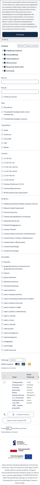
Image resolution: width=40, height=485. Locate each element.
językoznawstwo (10, 277)
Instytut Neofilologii (11, 246)
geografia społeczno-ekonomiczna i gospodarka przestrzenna (17, 267)
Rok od (4, 78)
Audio (6, 130)
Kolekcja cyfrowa (10, 97)
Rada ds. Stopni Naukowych (14, 208)
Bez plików (8, 107)
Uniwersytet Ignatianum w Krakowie (17, 217)
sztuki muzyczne (10, 350)
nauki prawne (9, 329)
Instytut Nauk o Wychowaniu (14, 242)
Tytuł (14, 377)
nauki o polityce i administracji (15, 311)
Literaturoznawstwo (11, 286)
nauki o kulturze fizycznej (13, 303)
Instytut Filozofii (10, 229)
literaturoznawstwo (11, 282)
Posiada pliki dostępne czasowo (15, 119)
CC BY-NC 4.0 (9, 163)
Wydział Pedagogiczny (12, 225)
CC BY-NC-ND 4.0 (11, 167)
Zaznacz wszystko (32, 46)
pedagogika (8, 341)
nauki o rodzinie (9, 316)
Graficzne (7, 134)
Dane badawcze (12, 59)
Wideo (6, 147)
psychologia (8, 346)
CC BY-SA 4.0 (9, 180)
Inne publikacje (12, 55)
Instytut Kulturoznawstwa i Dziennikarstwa (19, 234)
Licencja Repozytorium (12, 188)
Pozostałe (7, 139)
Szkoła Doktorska (10, 212)
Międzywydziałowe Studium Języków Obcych (21, 204)
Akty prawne (11, 63)
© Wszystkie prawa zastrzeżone (16, 193)
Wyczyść (21, 46)
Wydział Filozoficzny (11, 221)
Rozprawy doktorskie (15, 67)
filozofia (7, 262)
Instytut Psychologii (11, 251)
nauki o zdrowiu (9, 324)
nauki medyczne (10, 290)
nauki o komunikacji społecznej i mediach (19, 299)
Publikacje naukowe (14, 50)
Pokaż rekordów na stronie (13, 428)
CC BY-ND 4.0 (9, 175)
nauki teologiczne (10, 337)
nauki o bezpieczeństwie (13, 294)
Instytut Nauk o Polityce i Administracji (18, 238)
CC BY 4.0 (7, 158)
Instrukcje (10, 71)
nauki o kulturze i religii (12, 307)
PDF (5, 143)
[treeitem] (20, 50)
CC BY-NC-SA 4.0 (10, 171)
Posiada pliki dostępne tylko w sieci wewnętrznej (17, 113)
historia (6, 273)
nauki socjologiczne (11, 333)
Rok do (4, 88)
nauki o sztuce (9, 320)
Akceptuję (20, 34)
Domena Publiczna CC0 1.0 (14, 184)
